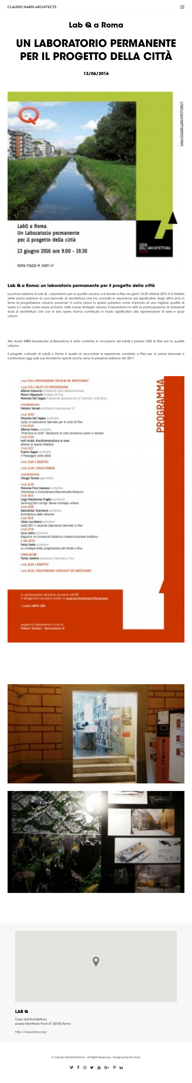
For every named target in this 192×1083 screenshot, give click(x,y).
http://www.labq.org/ (31, 1032)
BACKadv (134, 1057)
